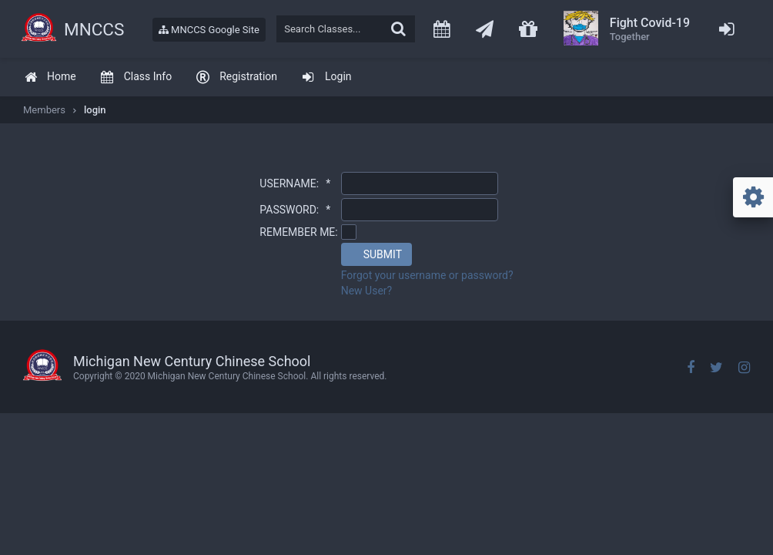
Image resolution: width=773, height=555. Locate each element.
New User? (367, 290)
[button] (376, 254)
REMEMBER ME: (298, 232)
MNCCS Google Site (209, 29)
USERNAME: (294, 183)
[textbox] (345, 28)
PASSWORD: (294, 210)
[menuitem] (50, 77)
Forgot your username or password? (427, 275)
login (95, 110)
